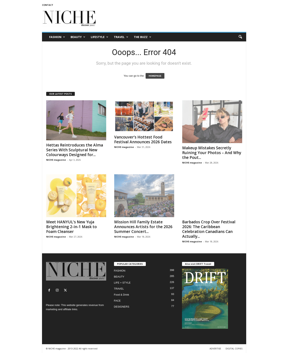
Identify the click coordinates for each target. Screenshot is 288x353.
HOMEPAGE (155, 76)
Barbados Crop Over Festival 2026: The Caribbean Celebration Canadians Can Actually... (208, 229)
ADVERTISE (215, 348)
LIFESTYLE (99, 37)
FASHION (57, 37)
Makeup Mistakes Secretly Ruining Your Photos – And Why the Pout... (211, 152)
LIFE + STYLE (122, 282)
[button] (240, 37)
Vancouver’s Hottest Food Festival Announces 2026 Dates (143, 139)
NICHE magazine (56, 159)
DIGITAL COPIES (234, 348)
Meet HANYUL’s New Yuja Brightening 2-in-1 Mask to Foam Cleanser (71, 226)
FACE (117, 300)
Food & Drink (121, 294)
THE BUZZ (142, 37)
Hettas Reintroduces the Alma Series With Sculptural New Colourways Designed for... (74, 149)
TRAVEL (121, 37)
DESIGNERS (121, 306)
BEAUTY (78, 37)
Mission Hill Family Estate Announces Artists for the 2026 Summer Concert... (143, 226)
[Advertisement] (173, 19)
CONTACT (47, 4)
